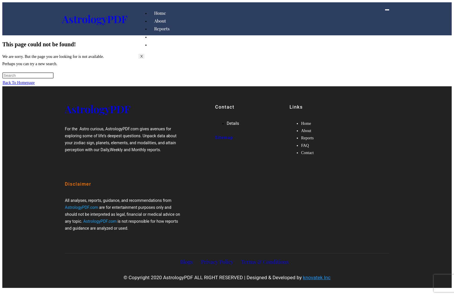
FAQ (158, 37)
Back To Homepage (19, 83)
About (160, 21)
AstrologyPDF (94, 19)
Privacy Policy (217, 261)
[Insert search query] (28, 75)
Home (160, 13)
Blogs (186, 261)
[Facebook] (81, 165)
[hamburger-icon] (387, 9)
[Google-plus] (92, 165)
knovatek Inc (316, 277)
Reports (162, 29)
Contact (161, 44)
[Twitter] (87, 165)
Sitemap (224, 137)
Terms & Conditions (265, 261)
